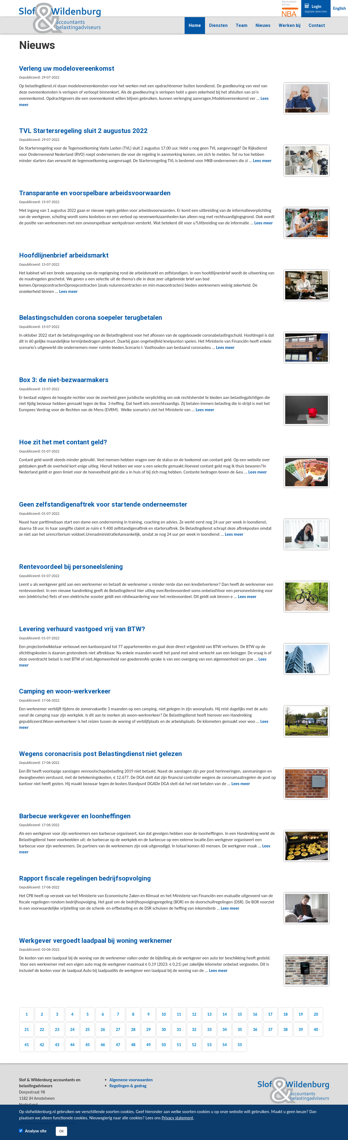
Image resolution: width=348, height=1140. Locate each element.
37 (270, 1029)
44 (72, 1044)
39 (301, 1029)
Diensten (218, 25)
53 (209, 1044)
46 (103, 1044)
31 (179, 1029)
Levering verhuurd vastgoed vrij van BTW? (82, 629)
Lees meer (262, 160)
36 (255, 1029)
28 (133, 1029)
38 (285, 1029)
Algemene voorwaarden (131, 1079)
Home (195, 25)
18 (285, 1014)
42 (42, 1044)
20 (316, 1014)
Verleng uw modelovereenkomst (66, 68)
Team (241, 25)
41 (26, 1044)
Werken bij (289, 25)
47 (118, 1044)
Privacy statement (177, 1117)
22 (42, 1029)
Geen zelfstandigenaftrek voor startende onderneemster (103, 504)
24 (72, 1029)
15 (240, 1014)
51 (179, 1044)
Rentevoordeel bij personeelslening (71, 567)
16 (255, 1014)
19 (301, 1014)
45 (87, 1044)
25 (87, 1029)
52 (194, 1044)
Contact (317, 25)
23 (57, 1029)
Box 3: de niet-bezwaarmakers (63, 380)
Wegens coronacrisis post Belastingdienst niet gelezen (100, 754)
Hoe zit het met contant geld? (63, 442)
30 (163, 1029)
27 (118, 1029)
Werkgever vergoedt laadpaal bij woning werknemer (95, 940)
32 (194, 1029)
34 (224, 1029)
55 (240, 1044)
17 (270, 1014)
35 (240, 1029)
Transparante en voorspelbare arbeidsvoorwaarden (94, 193)
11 (179, 1014)
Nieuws (263, 25)
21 (26, 1029)
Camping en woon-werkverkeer (65, 691)
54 (224, 1044)
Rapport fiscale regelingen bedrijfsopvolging (85, 878)
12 (194, 1014)
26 (103, 1029)
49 (148, 1044)
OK (61, 1131)
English (339, 8)
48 (133, 1044)
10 (163, 1014)
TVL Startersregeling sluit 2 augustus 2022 (83, 131)
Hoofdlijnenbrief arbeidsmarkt (63, 255)
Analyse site (35, 1130)
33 (209, 1029)
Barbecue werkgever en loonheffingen (74, 816)
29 (148, 1029)
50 (163, 1044)
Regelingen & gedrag (128, 1085)
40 (316, 1029)
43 (57, 1044)
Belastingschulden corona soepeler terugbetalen (90, 317)
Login (316, 9)
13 (209, 1014)
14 (224, 1014)
